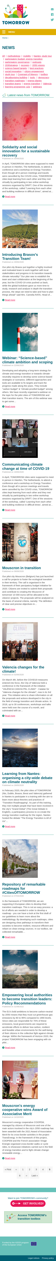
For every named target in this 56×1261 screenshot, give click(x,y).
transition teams (13, 83)
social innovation (13, 71)
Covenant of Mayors (28, 74)
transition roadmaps (15, 80)
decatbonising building (16, 77)
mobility (27, 56)
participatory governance (17, 62)
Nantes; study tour (43, 56)
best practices (37, 68)
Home (4, 38)
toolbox (44, 74)
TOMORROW (15, 14)
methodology (14, 56)
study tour (10, 74)
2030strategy (11, 65)
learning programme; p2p (17, 86)
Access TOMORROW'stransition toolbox (32, 1217)
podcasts (36, 62)
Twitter (52, 19)
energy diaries (35, 80)
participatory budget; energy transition (24, 59)
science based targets (16, 68)
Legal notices (33, 1258)
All (3, 56)
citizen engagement (34, 71)
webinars (37, 86)
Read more (10, 196)
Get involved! (33, 1203)
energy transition (32, 83)
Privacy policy (48, 1258)
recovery (25, 65)
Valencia (47, 83)
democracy (43, 77)
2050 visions (38, 65)
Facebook (52, 14)
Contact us (52, 9)
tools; (32, 77)
